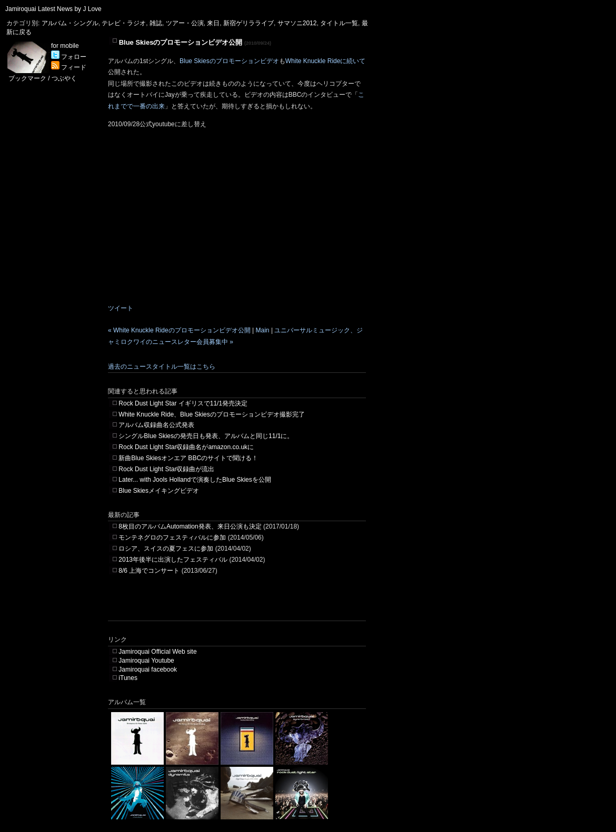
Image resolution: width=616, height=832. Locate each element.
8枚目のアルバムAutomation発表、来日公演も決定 (189, 526)
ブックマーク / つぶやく (42, 78)
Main (263, 330)
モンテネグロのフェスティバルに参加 (172, 537)
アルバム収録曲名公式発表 (156, 425)
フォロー (68, 56)
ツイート (120, 308)
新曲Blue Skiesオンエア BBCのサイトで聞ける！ (188, 458)
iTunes (127, 678)
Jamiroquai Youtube (146, 660)
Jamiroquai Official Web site (157, 651)
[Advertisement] (231, 605)
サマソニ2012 (297, 23)
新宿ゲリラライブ (248, 23)
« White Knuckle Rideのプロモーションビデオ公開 (179, 330)
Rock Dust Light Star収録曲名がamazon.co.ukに (186, 447)
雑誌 (156, 23)
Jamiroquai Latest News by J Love (53, 9)
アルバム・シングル (70, 23)
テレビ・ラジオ (124, 23)
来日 (213, 23)
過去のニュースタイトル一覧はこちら (161, 366)
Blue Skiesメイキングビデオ (158, 490)
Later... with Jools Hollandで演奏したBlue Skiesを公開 (194, 479)
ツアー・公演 (185, 23)
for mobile (65, 45)
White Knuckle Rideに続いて (325, 61)
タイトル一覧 (339, 23)
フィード (68, 67)
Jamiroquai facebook (147, 669)
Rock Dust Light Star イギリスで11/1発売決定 (182, 403)
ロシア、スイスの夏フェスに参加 (165, 548)
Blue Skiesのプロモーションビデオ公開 (181, 42)
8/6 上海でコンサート (149, 570)
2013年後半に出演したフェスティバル (172, 559)
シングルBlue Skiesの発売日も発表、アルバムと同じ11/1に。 (205, 436)
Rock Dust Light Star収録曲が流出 (166, 469)
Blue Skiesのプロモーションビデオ (229, 61)
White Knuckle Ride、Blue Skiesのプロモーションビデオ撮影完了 (211, 414)
